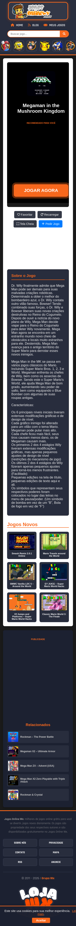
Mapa (56, 852)
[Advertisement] (41, 151)
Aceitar (41, 920)
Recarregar (50, 214)
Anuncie (56, 862)
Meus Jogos (54, 25)
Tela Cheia (25, 223)
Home (17, 25)
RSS (20, 862)
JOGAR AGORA (41, 190)
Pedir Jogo (50, 223)
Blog (33, 25)
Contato (20, 852)
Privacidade (56, 842)
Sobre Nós (20, 842)
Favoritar (24, 214)
